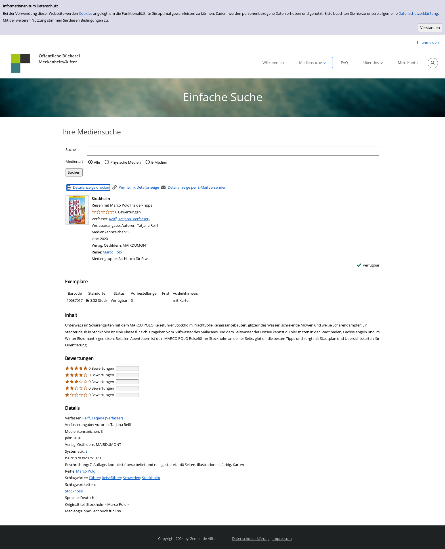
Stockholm (151, 477)
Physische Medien (125, 162)
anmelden (430, 42)
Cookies (85, 13)
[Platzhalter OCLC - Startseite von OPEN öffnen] (46, 63)
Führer (94, 477)
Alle (97, 162)
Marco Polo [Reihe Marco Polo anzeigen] (112, 252)
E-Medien (159, 162)
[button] (433, 63)
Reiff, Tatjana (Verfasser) (129, 218)
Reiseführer (111, 477)
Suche (71, 149)
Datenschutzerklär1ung (418, 13)
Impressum (282, 538)
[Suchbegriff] (233, 151)
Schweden (131, 477)
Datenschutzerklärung (251, 538)
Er (87, 451)
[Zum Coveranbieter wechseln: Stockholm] (77, 210)
